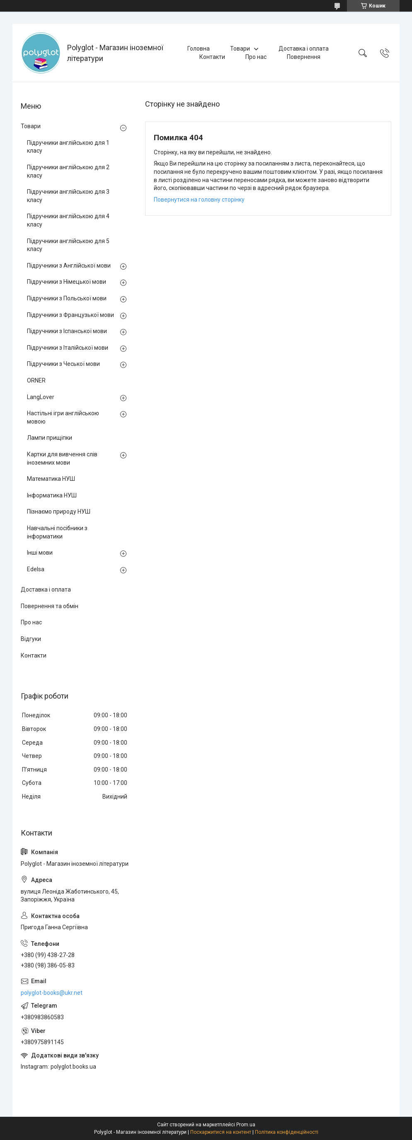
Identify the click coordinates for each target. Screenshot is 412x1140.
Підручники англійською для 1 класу (68, 146)
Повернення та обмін (49, 606)
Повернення (303, 57)
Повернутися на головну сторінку (199, 199)
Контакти (212, 57)
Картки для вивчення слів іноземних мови (62, 458)
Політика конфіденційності (286, 1132)
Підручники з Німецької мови (66, 281)
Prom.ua (245, 1125)
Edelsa (35, 569)
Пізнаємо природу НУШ (58, 511)
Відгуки (31, 639)
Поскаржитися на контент (220, 1132)
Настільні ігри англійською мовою (63, 417)
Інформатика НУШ (52, 495)
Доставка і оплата (304, 48)
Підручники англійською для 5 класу (68, 245)
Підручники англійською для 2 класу (68, 171)
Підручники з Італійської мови (67, 347)
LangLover (40, 397)
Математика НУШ (51, 478)
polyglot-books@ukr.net (51, 992)
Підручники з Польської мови (67, 298)
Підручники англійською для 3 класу (68, 195)
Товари (240, 48)
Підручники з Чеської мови (63, 364)
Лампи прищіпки (49, 437)
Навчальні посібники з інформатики (57, 532)
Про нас (256, 57)
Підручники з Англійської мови (69, 265)
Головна (198, 48)
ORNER (36, 380)
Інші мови (40, 552)
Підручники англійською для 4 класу (68, 220)
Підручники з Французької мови (70, 315)
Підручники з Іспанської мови (67, 331)
